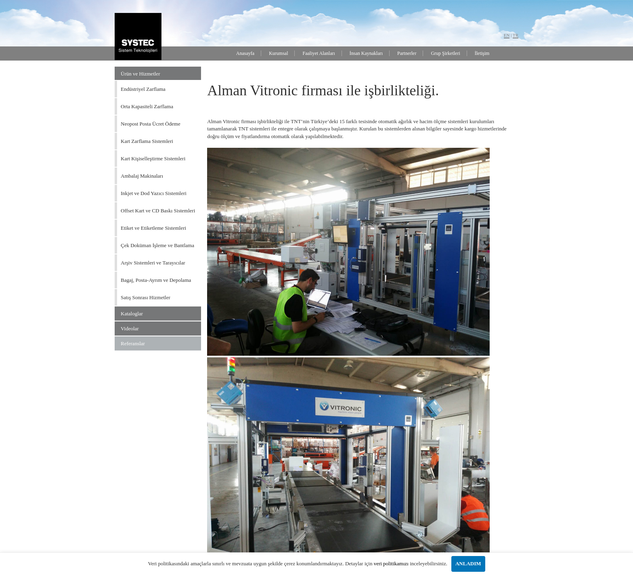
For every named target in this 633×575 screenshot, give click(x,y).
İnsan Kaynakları (366, 53)
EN (507, 35)
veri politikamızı (391, 563)
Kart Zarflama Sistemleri (147, 141)
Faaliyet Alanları (318, 53)
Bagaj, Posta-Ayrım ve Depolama (156, 280)
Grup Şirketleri (445, 53)
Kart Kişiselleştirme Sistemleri (153, 158)
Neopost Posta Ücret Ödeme (150, 124)
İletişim (482, 53)
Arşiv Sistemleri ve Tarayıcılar (153, 263)
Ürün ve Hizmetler (140, 74)
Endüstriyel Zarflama (143, 89)
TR (515, 35)
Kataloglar (132, 314)
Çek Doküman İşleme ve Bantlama (157, 245)
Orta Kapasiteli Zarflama (147, 106)
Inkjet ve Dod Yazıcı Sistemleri (154, 193)
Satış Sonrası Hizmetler (145, 297)
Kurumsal (278, 53)
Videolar (130, 328)
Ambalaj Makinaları (142, 176)
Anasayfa (245, 53)
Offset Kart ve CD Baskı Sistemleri (158, 211)
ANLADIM (468, 563)
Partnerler (406, 53)
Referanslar (133, 343)
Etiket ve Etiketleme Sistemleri (153, 228)
